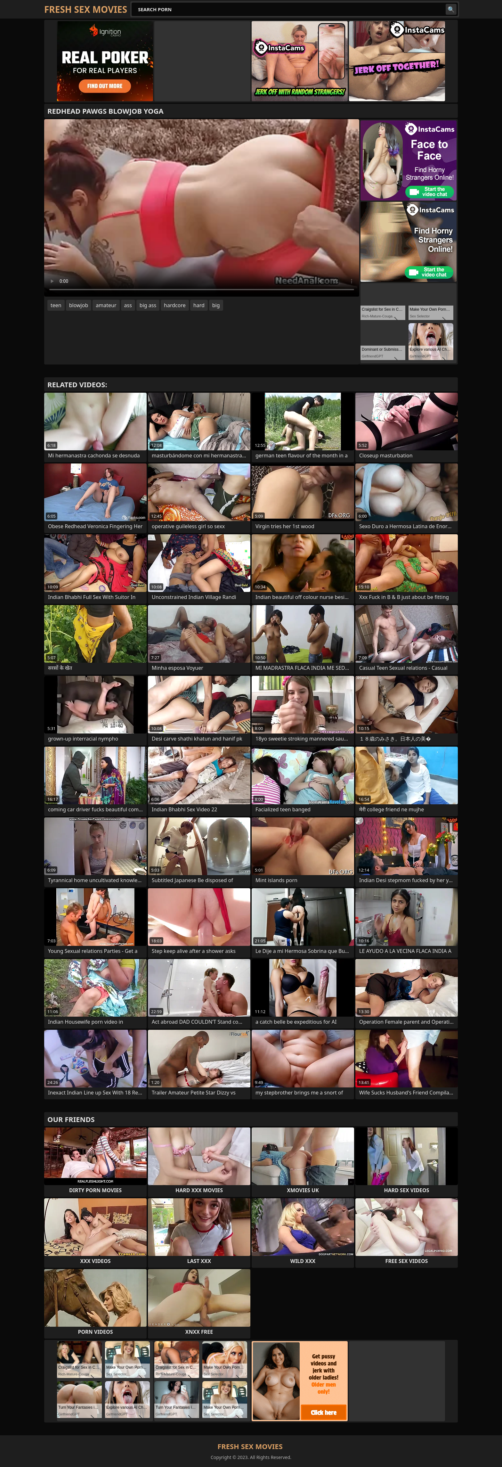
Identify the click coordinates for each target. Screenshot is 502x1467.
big (216, 305)
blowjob (78, 305)
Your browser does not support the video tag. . (201, 208)
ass (128, 305)
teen (56, 305)
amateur (106, 305)
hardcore (175, 305)
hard (199, 305)
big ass (148, 305)
